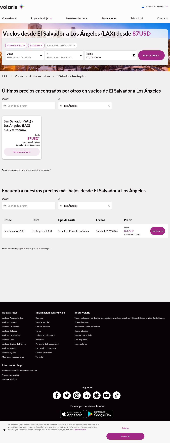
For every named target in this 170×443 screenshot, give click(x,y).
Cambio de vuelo (43, 326)
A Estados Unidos (39, 76)
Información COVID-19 (46, 348)
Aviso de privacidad (10, 375)
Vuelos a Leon (8, 339)
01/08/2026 (93, 57)
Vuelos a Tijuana (9, 352)
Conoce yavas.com (44, 352)
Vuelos (19, 76)
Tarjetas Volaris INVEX (45, 335)
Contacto (162, 18)
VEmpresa (40, 339)
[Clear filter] (109, 106)
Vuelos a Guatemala (10, 326)
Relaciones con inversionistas (87, 326)
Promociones (109, 18)
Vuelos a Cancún (9, 322)
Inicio (5, 76)
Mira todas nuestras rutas (13, 357)
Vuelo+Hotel (9, 18)
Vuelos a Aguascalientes (12, 318)
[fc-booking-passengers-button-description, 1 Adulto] (35, 45)
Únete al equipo (81, 322)
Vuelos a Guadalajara (11, 335)
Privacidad (137, 18)
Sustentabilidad (81, 331)
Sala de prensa (81, 339)
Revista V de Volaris (83, 335)
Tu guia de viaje (42, 18)
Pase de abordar (42, 322)
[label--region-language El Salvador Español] (154, 7)
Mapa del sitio (81, 344)
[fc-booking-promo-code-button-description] (59, 45)
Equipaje (39, 318)
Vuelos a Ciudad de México (14, 344)
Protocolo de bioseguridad (47, 344)
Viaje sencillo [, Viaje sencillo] (14, 45)
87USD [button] (141, 33)
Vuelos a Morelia (9, 348)
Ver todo (39, 357)
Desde (10, 53)
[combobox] (23, 57)
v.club (38, 331)
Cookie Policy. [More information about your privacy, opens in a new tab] (80, 429)
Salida (89, 53)
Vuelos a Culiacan (9, 331)
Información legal (9, 379)
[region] (85, 432)
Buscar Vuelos (151, 55)
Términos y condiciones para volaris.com (19, 370)
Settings (125, 428)
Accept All (125, 436)
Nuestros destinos (76, 18)
